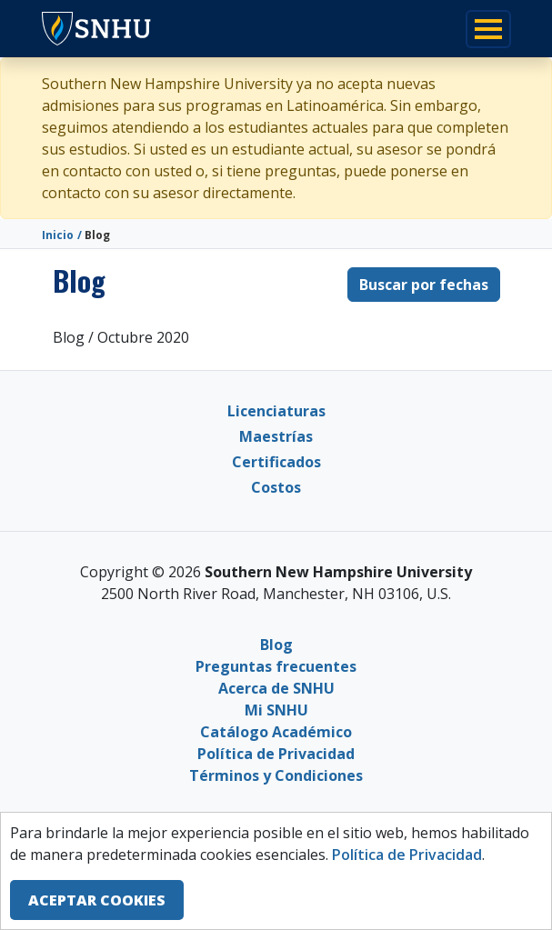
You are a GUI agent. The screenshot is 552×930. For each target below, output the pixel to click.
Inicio (58, 235)
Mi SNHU (276, 710)
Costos (276, 487)
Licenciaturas (276, 411)
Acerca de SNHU (276, 688)
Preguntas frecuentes (276, 666)
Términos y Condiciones (276, 775)
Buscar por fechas (423, 285)
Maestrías (276, 436)
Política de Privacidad (276, 754)
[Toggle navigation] (488, 29)
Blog (276, 645)
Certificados (276, 462)
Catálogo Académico (276, 732)
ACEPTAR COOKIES (97, 900)
